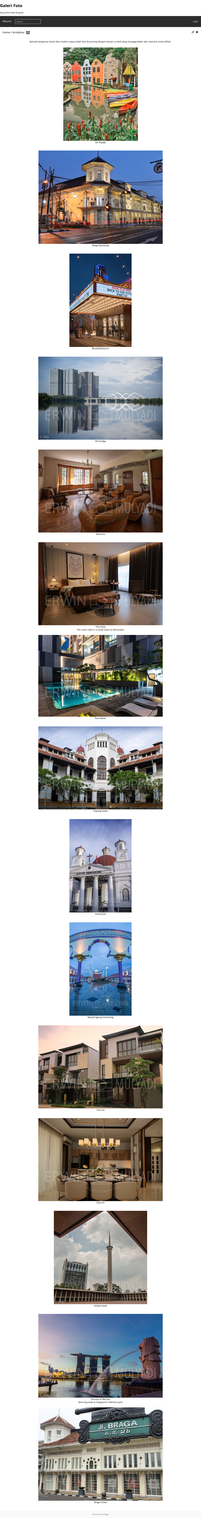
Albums (7, 21)
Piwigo (106, 1514)
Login (195, 21)
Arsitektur (18, 32)
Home (6, 32)
